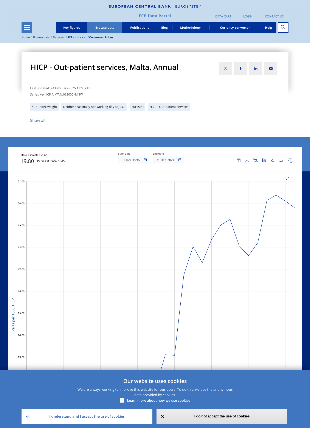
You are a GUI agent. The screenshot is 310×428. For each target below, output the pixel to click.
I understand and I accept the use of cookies (87, 416)
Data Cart (223, 16)
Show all (37, 120)
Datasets (59, 37)
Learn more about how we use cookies (158, 400)
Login (248, 16)
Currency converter (235, 27)
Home (26, 37)
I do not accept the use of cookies (222, 416)
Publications (139, 27)
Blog (164, 27)
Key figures (71, 27)
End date (158, 153)
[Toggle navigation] (27, 27)
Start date (124, 153)
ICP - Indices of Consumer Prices (90, 37)
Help (268, 27)
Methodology (190, 27)
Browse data (105, 27)
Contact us (274, 16)
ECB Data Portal (155, 15)
